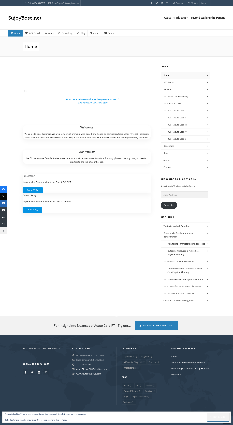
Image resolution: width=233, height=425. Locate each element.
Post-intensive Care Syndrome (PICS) (185, 279)
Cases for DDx (174, 103)
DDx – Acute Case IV (177, 131)
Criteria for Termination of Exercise (184, 286)
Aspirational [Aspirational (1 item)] (130, 356)
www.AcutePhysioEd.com (88, 373)
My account (176, 374)
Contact (167, 167)
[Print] (3, 216)
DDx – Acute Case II (176, 117)
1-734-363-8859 (83, 364)
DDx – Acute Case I (176, 110)
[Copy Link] (3, 223)
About (166, 160)
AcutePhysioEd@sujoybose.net (63, 3)
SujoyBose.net (25, 18)
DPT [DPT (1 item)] (139, 385)
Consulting (168, 146)
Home (166, 75)
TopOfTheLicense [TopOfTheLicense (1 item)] (141, 396)
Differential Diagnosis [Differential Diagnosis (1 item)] (134, 362)
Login (205, 3)
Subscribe (169, 205)
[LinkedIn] (3, 203)
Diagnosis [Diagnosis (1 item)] (146, 356)
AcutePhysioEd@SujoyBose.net (91, 369)
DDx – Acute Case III (177, 124)
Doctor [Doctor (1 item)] (127, 385)
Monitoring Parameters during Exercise (186, 243)
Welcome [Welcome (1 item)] (128, 402)
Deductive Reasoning (177, 96)
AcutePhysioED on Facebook (41, 348)
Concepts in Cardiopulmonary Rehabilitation (178, 235)
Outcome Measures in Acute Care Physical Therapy (183, 253)
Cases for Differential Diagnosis (178, 300)
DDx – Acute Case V (176, 139)
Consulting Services (156, 325)
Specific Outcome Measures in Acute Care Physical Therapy (184, 270)
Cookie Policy (61, 420)
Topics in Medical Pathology (176, 226)
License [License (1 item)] (150, 385)
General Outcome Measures (180, 261)
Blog (165, 153)
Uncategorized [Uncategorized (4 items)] (131, 368)
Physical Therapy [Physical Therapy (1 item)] (132, 391)
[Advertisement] (86, 75)
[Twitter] (3, 196)
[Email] (3, 210)
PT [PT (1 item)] (126, 396)
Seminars (178, 3)
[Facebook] (3, 189)
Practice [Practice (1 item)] (154, 362)
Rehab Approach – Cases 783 (181, 293)
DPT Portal (168, 82)
